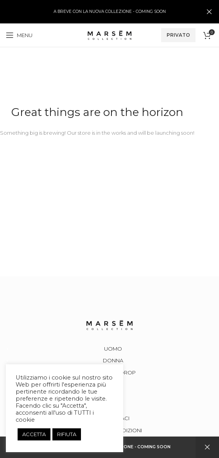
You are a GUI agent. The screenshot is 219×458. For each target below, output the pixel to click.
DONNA (113, 360)
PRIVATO (178, 35)
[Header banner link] (98, 11)
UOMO (113, 349)
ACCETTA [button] (34, 434)
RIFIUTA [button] (66, 434)
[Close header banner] (209, 11)
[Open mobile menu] (19, 35)
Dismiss (207, 447)
